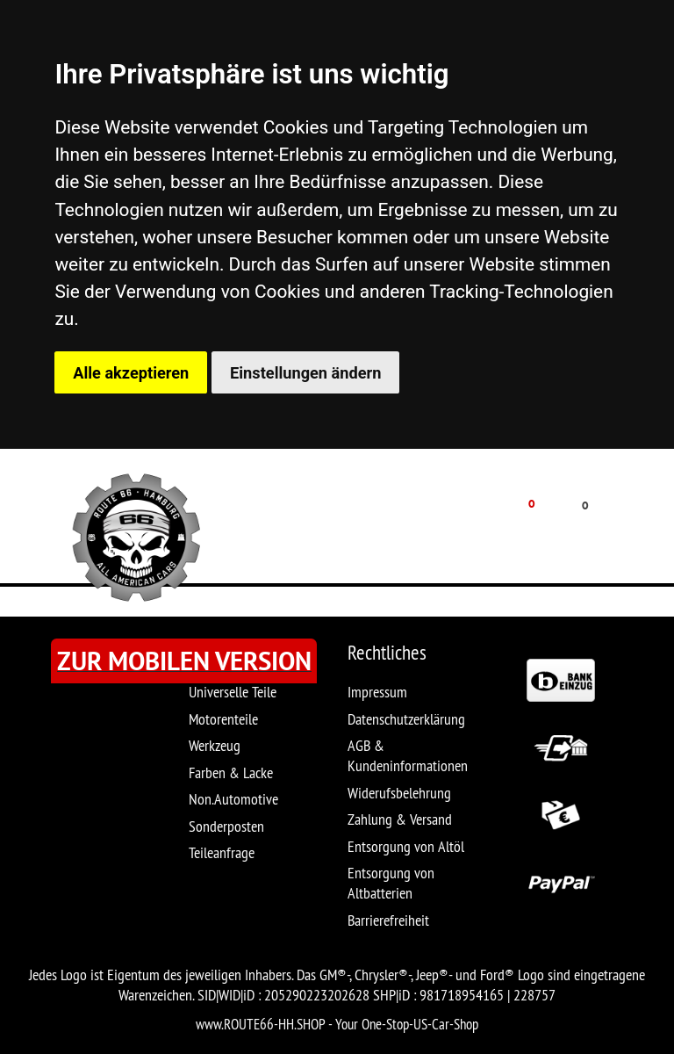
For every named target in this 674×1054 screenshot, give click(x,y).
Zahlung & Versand (400, 819)
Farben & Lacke (231, 772)
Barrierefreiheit (388, 920)
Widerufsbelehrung (399, 793)
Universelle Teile (232, 692)
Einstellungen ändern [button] (305, 373)
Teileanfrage (222, 852)
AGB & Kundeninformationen (408, 755)
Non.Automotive (233, 799)
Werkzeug (214, 745)
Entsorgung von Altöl (406, 846)
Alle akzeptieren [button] (131, 373)
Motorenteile (223, 719)
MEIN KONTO (399, 532)
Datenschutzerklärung (406, 719)
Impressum (377, 692)
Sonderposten (226, 826)
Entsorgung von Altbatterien (391, 883)
